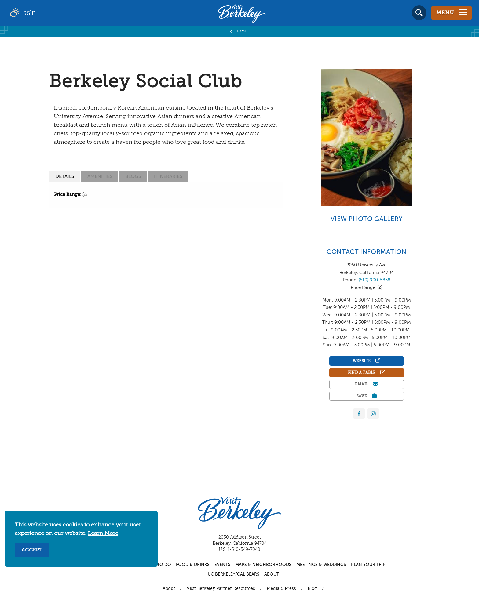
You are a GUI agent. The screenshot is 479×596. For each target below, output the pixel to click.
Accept (31, 550)
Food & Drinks (193, 565)
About (271, 574)
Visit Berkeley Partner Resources (221, 589)
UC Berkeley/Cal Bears (233, 574)
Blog (312, 589)
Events (222, 565)
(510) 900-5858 (374, 280)
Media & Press (281, 589)
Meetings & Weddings (321, 565)
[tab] (64, 176)
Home (241, 31)
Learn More (103, 533)
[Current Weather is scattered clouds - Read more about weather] (39, 13)
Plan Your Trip (368, 565)
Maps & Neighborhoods (263, 565)
